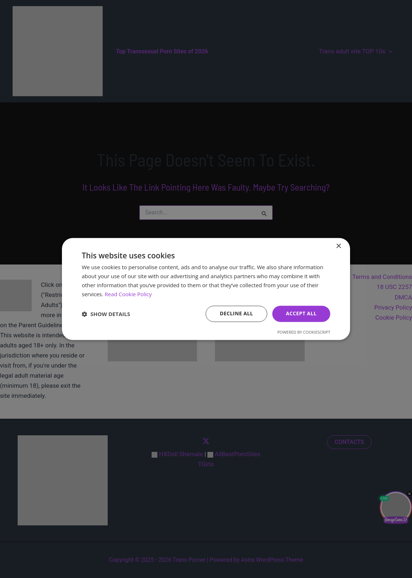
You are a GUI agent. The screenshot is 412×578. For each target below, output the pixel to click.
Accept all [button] (301, 313)
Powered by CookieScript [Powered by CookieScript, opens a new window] (303, 332)
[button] (106, 314)
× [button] (338, 246)
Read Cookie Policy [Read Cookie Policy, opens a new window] (128, 294)
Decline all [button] (236, 313)
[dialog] (206, 289)
